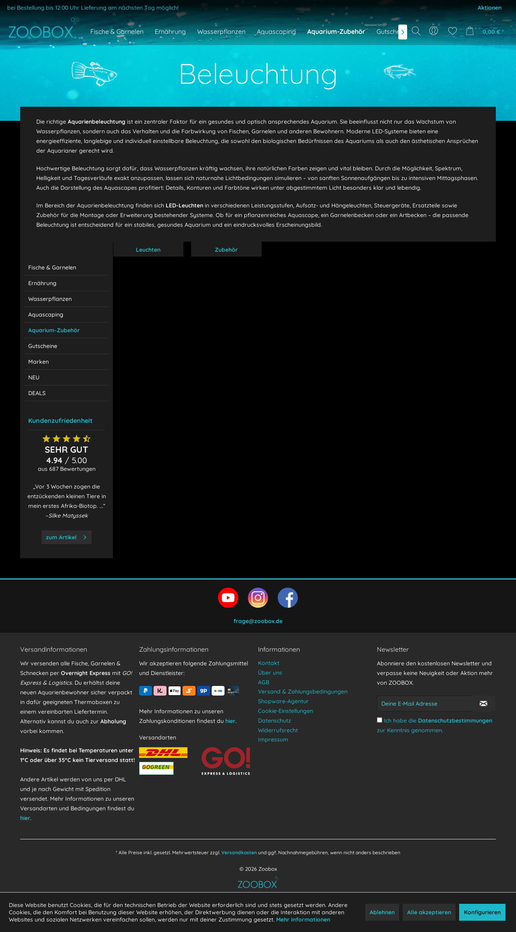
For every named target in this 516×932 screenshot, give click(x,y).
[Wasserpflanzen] (221, 31)
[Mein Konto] (434, 31)
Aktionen (489, 7)
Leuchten (148, 249)
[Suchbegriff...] (418, 49)
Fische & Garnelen (52, 267)
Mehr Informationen (303, 919)
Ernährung (42, 283)
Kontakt (268, 663)
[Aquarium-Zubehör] (336, 31)
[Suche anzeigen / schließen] (416, 31)
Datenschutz (274, 720)
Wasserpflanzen (50, 298)
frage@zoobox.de (258, 621)
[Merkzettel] (452, 31)
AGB (263, 682)
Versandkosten (239, 852)
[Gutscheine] (392, 31)
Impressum (273, 739)
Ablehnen (382, 912)
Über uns (270, 672)
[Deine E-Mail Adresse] (424, 704)
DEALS (37, 393)
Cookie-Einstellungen (285, 711)
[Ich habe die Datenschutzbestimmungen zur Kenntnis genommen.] (379, 720)
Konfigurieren (482, 912)
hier (25, 818)
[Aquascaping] (276, 31)
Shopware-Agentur (283, 701)
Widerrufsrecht (278, 730)
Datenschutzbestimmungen (455, 720)
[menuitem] (434, 31)
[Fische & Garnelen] (117, 31)
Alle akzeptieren (429, 912)
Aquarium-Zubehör (54, 330)
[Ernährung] (170, 31)
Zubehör (226, 249)
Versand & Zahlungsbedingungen (302, 691)
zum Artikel (66, 536)
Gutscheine (42, 346)
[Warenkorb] (487, 31)
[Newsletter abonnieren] (483, 704)
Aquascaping (45, 314)
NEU (34, 377)
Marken (38, 361)
